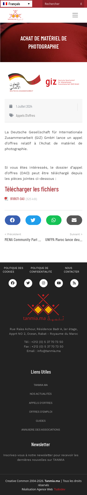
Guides (40, 420)
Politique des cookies (13, 270)
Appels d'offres (25, 115)
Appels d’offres (40, 402)
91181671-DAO (17, 199)
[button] (13, 220)
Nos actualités (41, 393)
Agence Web (51, 489)
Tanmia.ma (41, 385)
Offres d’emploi (40, 411)
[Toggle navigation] (75, 15)
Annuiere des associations (40, 429)
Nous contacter (71, 270)
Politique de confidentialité (41, 270)
